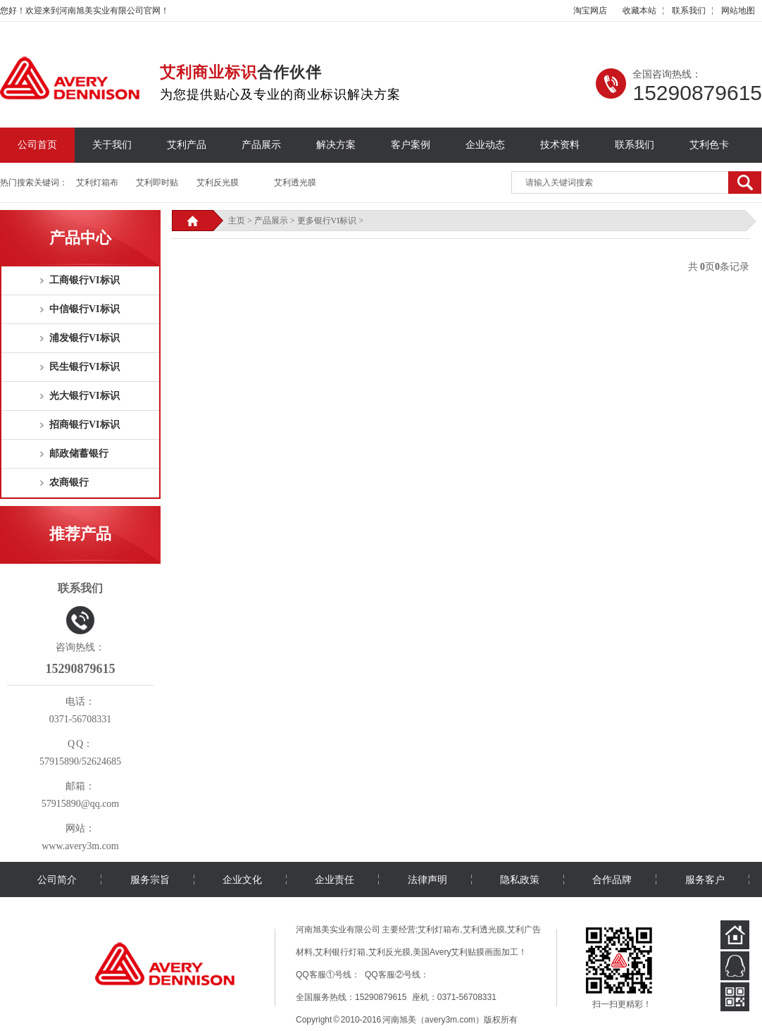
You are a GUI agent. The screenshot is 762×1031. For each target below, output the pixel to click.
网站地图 (738, 11)
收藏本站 (639, 11)
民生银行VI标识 (84, 367)
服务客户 (705, 879)
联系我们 (689, 11)
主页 (236, 221)
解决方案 (336, 145)
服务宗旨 (150, 879)
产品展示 (261, 145)
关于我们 (112, 145)
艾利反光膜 (217, 182)
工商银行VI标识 (84, 280)
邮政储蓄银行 (78, 453)
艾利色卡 (709, 145)
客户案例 (410, 145)
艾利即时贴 (157, 182)
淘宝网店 (590, 11)
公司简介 (57, 879)
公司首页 (37, 145)
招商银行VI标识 (84, 424)
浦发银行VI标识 (84, 338)
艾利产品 (186, 145)
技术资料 (560, 145)
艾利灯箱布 (97, 182)
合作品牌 (612, 879)
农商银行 (69, 482)
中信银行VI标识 (84, 309)
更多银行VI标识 (327, 221)
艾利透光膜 (295, 182)
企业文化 (242, 879)
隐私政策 (519, 879)
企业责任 (334, 879)
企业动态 (485, 145)
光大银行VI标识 (84, 395)
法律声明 (427, 879)
